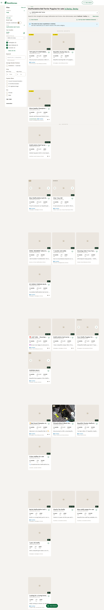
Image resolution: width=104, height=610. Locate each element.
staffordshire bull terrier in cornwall (13, 585)
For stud (10, 49)
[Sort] (87, 45)
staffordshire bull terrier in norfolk (32, 581)
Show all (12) (11, 113)
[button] (63, 104)
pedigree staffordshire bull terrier (32, 598)
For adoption (18, 45)
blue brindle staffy (48, 590)
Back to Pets (9, 36)
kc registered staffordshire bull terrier (70, 585)
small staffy (46, 579)
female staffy (28, 587)
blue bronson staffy (85, 584)
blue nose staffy (84, 600)
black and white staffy (49, 595)
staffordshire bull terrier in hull (33, 585)
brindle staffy (46, 577)
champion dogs (84, 587)
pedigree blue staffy (85, 579)
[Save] (49, 78)
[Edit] (24, 96)
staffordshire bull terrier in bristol (13, 577)
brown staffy (65, 591)
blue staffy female (48, 582)
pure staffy (83, 595)
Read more (96, 42)
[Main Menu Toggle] (1, 2)
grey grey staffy (84, 603)
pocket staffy (65, 582)
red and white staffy (48, 584)
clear (24, 57)
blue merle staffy (48, 587)
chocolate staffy (47, 592)
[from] (10, 137)
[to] (21, 137)
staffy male (28, 590)
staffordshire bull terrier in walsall (13, 589)
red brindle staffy (85, 582)
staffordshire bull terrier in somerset (13, 581)
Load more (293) (21, 90)
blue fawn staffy (66, 588)
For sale (10, 45)
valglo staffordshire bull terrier (88, 577)
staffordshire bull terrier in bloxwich (13, 598)
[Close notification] (97, 50)
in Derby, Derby (71, 35)
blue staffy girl (84, 597)
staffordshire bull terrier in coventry (13, 593)
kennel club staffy (48, 597)
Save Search (33, 45)
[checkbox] (7, 64)
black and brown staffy (68, 579)
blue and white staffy (30, 602)
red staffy (64, 604)
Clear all (23, 33)
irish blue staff (29, 595)
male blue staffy (66, 594)
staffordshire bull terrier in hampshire (13, 602)
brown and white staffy (68, 596)
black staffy (83, 590)
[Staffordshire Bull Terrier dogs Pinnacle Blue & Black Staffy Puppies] (39, 277)
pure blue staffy (66, 601)
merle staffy (28, 592)
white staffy (46, 600)
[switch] (19, 54)
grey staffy (65, 599)
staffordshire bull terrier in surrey (32, 577)
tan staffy (83, 592)
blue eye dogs (28, 604)
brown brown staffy (67, 577)
